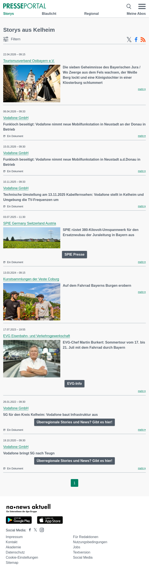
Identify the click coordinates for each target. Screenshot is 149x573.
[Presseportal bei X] (34, 530)
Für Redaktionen (85, 537)
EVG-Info (74, 383)
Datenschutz (15, 552)
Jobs (76, 547)
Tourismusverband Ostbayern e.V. (29, 61)
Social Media (83, 557)
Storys (8, 13)
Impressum (14, 537)
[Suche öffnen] (129, 6)
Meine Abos (136, 13)
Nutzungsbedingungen (90, 542)
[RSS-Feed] (143, 40)
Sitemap (12, 562)
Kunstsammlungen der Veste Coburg (31, 279)
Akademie (13, 547)
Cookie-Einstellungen (22, 557)
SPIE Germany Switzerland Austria (29, 223)
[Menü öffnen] (142, 6)
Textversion (81, 552)
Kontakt (11, 542)
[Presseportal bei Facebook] (28, 530)
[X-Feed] (129, 40)
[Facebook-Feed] (136, 40)
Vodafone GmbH (15, 118)
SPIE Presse (74, 254)
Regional (91, 13)
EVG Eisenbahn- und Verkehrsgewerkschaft (36, 336)
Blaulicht (49, 13)
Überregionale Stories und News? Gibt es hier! (74, 422)
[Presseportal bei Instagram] (40, 529)
